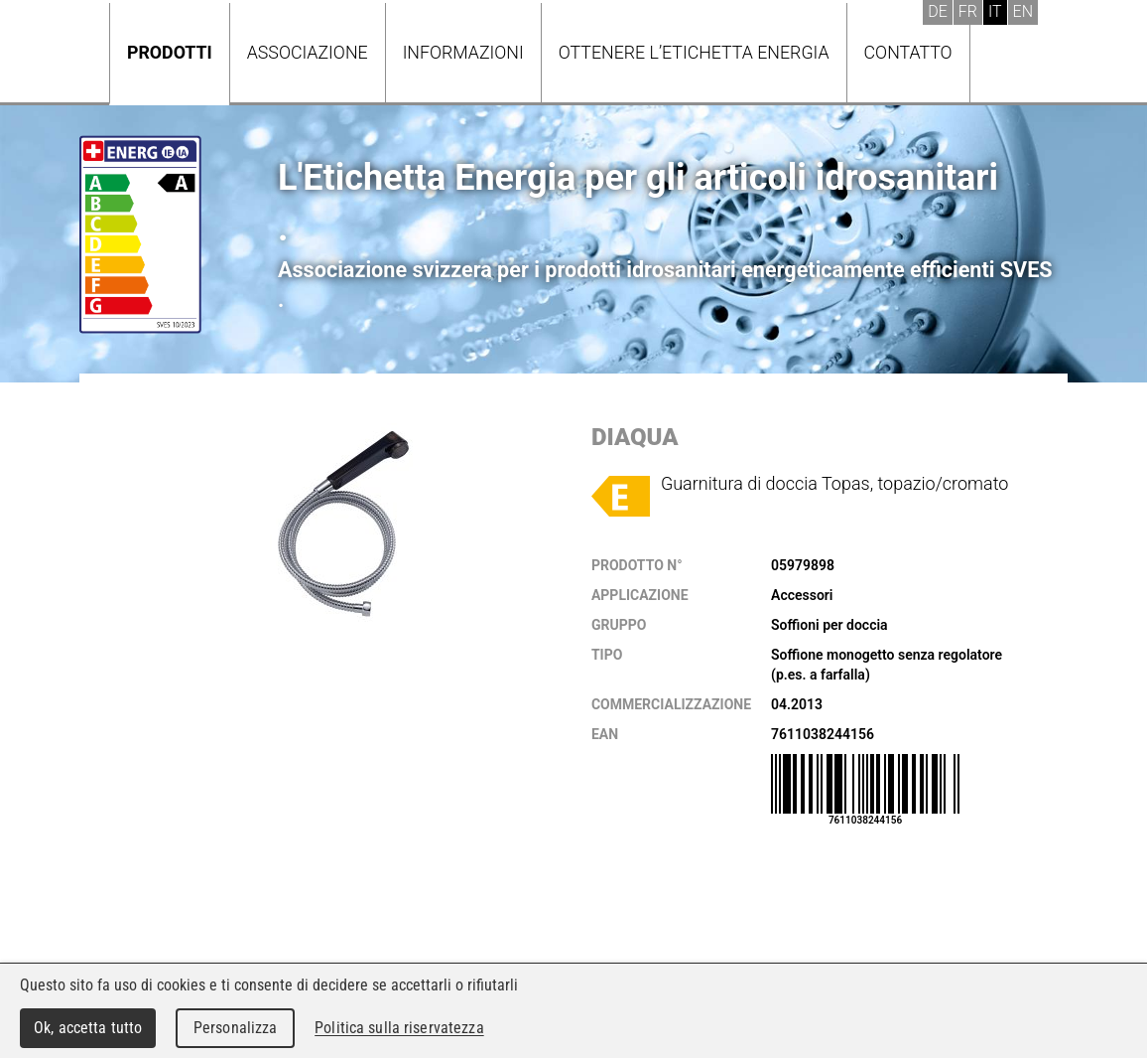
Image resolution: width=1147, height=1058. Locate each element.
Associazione (307, 52)
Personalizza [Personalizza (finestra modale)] (235, 1027)
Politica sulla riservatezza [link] (399, 1027)
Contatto (908, 52)
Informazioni (463, 52)
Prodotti (169, 52)
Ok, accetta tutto (88, 1027)
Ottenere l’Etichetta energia (694, 52)
